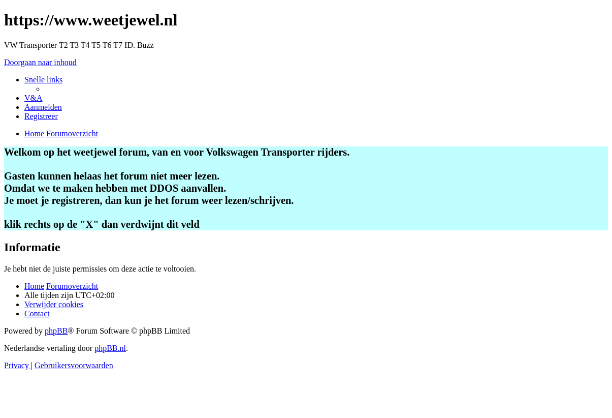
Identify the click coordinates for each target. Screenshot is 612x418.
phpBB (56, 330)
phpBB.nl (110, 348)
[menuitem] (33, 98)
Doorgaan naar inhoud (40, 62)
